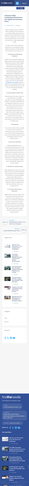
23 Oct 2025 (15, 263)
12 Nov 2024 (15, 303)
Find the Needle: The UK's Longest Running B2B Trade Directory (17, 280)
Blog (5, 318)
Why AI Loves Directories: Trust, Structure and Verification (17, 247)
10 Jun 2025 (15, 284)
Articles (18, 25)
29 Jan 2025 (15, 293)
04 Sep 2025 (15, 274)
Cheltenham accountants (12, 82)
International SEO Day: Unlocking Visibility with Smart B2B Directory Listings (17, 269)
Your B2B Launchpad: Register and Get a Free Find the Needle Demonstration (17, 258)
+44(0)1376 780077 (14, 423)
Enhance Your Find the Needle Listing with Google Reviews (17, 289)
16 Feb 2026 (15, 251)
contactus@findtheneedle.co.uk (12, 407)
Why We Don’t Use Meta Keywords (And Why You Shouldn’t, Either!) (17, 299)
